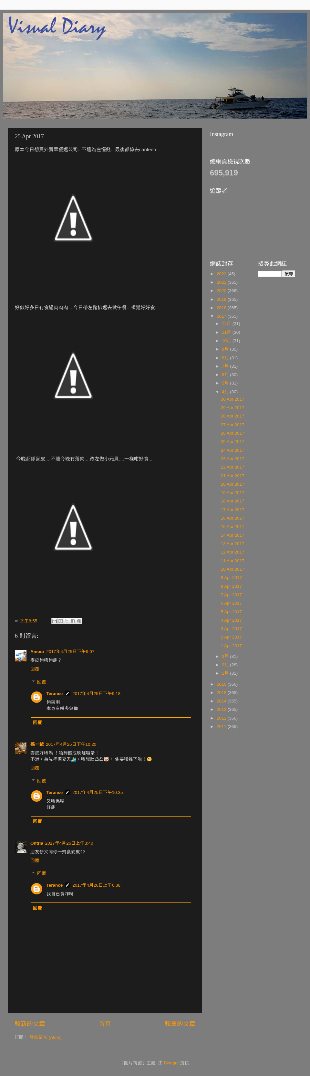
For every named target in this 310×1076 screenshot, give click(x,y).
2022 (222, 273)
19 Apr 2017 (232, 492)
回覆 (34, 669)
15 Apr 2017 (232, 526)
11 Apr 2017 (232, 560)
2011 (222, 726)
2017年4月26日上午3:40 (69, 843)
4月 (226, 391)
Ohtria (36, 843)
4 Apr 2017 (231, 620)
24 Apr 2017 (232, 450)
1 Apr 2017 (231, 645)
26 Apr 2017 (232, 433)
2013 (222, 709)
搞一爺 (37, 744)
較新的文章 (30, 1023)
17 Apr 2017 (232, 509)
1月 (226, 673)
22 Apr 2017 (232, 467)
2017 (222, 316)
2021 (222, 282)
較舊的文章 (180, 1023)
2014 (222, 701)
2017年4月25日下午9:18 (96, 693)
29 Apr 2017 (232, 407)
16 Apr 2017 (232, 518)
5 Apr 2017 (231, 611)
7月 (226, 366)
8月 (226, 357)
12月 (227, 323)
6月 (226, 374)
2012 (222, 718)
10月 (227, 340)
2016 (222, 684)
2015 (222, 692)
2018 (222, 307)
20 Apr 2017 (232, 484)
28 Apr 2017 (232, 416)
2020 (222, 290)
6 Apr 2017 (231, 603)
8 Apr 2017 (231, 586)
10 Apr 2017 (232, 569)
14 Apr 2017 (232, 535)
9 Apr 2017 (231, 577)
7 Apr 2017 (231, 594)
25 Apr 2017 (232, 441)
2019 (222, 299)
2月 (226, 664)
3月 (226, 656)
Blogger (171, 1062)
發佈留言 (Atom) (45, 1037)
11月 (227, 332)
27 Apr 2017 (232, 424)
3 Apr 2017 (231, 628)
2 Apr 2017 (231, 637)
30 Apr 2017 (232, 399)
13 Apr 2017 (232, 543)
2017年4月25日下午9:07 (70, 651)
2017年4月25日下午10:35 (97, 792)
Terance (54, 693)
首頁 (105, 1023)
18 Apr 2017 (232, 501)
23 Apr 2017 (232, 458)
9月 (226, 349)
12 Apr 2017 (232, 552)
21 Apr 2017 (232, 475)
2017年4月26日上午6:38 (96, 885)
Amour (37, 651)
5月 (226, 383)
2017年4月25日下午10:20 (71, 744)
